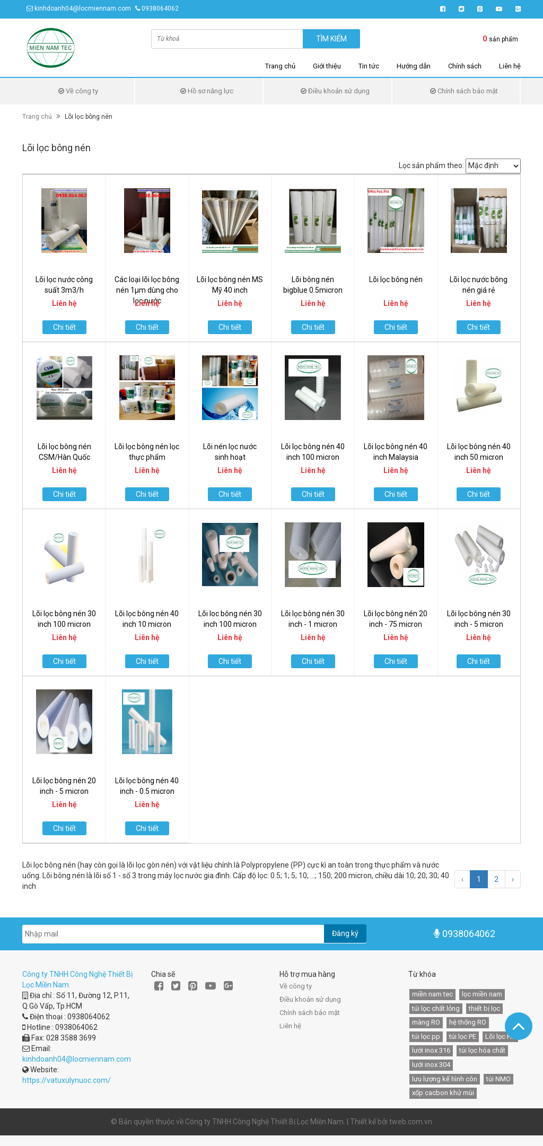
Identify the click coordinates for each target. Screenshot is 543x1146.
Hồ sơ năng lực (206, 91)
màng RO (426, 1022)
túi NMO (498, 1079)
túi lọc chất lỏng (436, 1008)
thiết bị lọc (484, 1008)
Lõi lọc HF (500, 1036)
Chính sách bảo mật (464, 91)
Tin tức (368, 66)
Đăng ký (345, 933)
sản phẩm (500, 38)
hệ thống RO (467, 1022)
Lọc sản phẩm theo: (431, 165)
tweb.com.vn (410, 1121)
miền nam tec (432, 994)
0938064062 (160, 8)
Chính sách (464, 66)
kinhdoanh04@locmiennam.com (82, 8)
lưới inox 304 (431, 1065)
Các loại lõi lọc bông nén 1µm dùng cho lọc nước (147, 290)
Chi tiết (64, 327)
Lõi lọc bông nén (396, 279)
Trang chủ (280, 66)
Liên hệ (510, 66)
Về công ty (78, 91)
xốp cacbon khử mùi (443, 1093)
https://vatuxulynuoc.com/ (66, 1080)
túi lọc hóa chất (482, 1050)
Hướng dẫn (414, 66)
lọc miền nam (482, 994)
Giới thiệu (327, 66)
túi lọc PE (462, 1036)
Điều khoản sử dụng (335, 91)
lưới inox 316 (431, 1050)
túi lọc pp (426, 1036)
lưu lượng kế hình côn (444, 1079)
